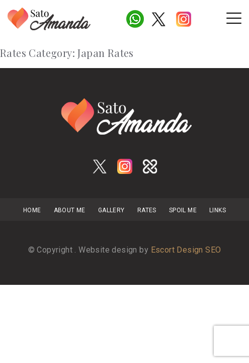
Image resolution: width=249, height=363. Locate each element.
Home (32, 210)
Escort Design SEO (186, 250)
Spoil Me (183, 210)
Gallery (111, 210)
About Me (70, 210)
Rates (146, 210)
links (217, 210)
